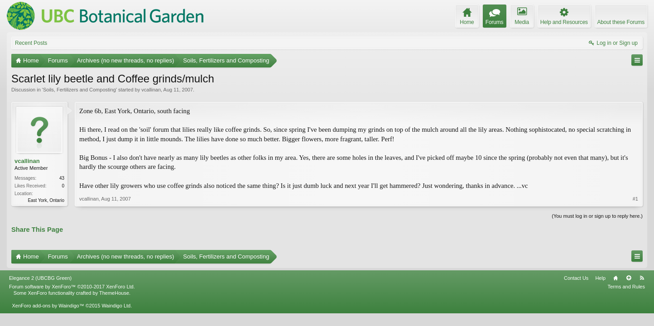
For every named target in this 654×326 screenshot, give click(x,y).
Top (628, 278)
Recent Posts (31, 43)
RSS (642, 278)
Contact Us (576, 278)
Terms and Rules (626, 286)
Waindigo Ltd (115, 305)
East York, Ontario (46, 200)
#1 (635, 198)
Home (615, 278)
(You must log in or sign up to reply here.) (597, 216)
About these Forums (620, 22)
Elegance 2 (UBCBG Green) (40, 278)
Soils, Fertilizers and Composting (79, 89)
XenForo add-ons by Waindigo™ (48, 305)
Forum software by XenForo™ (72, 286)
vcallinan (151, 89)
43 (61, 178)
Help (600, 278)
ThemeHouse (114, 293)
